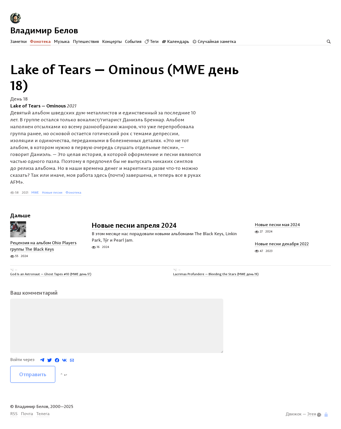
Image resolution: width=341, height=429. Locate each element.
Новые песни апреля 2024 (134, 225)
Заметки (18, 41)
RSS (14, 413)
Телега (43, 413)
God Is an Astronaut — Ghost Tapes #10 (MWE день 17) (50, 274)
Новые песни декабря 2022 (282, 244)
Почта (27, 413)
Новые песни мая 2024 (277, 224)
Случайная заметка (214, 41)
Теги (152, 41)
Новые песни (52, 192)
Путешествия (86, 41)
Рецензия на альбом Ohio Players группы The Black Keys (43, 246)
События (133, 41)
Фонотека (40, 41)
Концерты (112, 41)
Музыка (62, 41)
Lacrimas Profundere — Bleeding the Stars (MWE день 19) (216, 274)
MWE (35, 192)
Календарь (175, 41)
